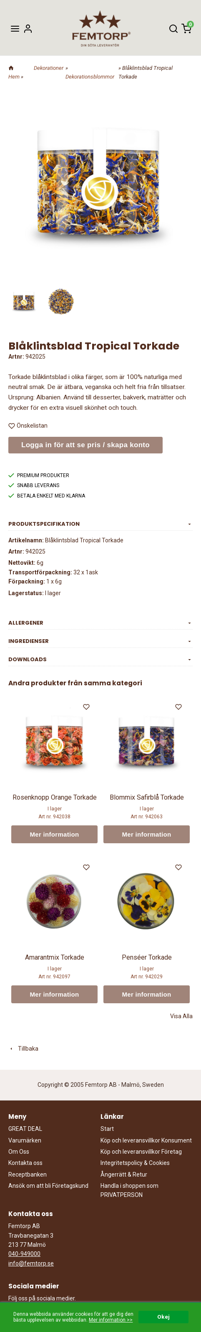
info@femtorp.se (31, 1263)
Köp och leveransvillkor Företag (141, 1151)
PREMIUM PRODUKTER (38, 475)
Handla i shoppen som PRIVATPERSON (129, 1190)
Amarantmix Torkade (54, 957)
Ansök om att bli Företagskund (48, 1185)
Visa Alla (181, 1016)
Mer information (54, 834)
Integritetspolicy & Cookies (135, 1163)
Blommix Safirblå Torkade (147, 797)
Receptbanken (27, 1174)
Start (107, 1128)
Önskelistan (28, 425)
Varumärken (24, 1140)
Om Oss (18, 1151)
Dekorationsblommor (89, 77)
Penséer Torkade (147, 957)
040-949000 (24, 1254)
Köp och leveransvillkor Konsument (146, 1140)
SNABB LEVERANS (33, 485)
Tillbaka (23, 1048)
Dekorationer (48, 68)
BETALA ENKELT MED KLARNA (46, 496)
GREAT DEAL (25, 1128)
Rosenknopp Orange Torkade (55, 797)
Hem (14, 77)
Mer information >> (111, 1320)
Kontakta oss (25, 1163)
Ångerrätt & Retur (123, 1174)
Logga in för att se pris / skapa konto (85, 445)
